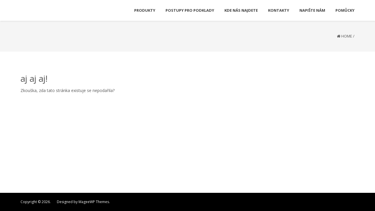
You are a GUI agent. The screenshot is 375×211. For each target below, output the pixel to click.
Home (346, 36)
